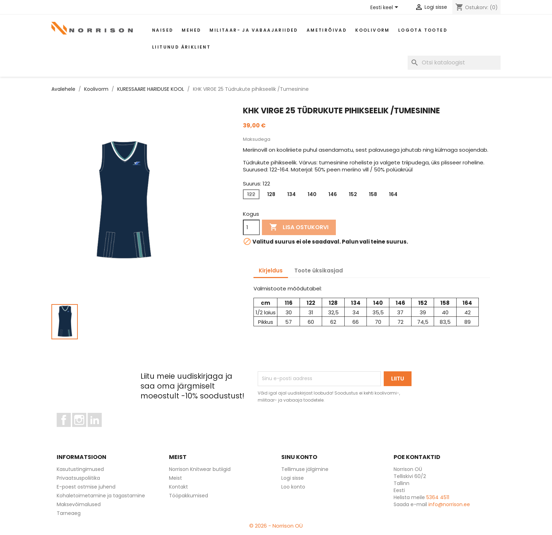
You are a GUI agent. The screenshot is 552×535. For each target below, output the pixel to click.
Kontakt (178, 486)
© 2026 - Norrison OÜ (276, 525)
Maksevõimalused (79, 504)
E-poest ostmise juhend (86, 486)
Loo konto (293, 486)
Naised (162, 30)
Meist (175, 478)
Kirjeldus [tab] (271, 270)
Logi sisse (292, 478)
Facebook (70, 430)
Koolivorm (372, 30)
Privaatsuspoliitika (78, 478)
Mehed (191, 30)
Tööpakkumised (188, 495)
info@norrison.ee (449, 504)
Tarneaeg (69, 513)
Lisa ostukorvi (298, 227)
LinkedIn (99, 430)
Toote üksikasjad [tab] (318, 270)
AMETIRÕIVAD (327, 30)
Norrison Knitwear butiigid (200, 469)
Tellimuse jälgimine (304, 469)
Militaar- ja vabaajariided (253, 30)
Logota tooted (422, 30)
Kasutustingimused (80, 469)
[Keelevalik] (385, 8)
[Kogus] (251, 227)
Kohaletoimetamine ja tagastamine (101, 495)
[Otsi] (454, 63)
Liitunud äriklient (181, 47)
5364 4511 (437, 497)
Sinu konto (299, 457)
